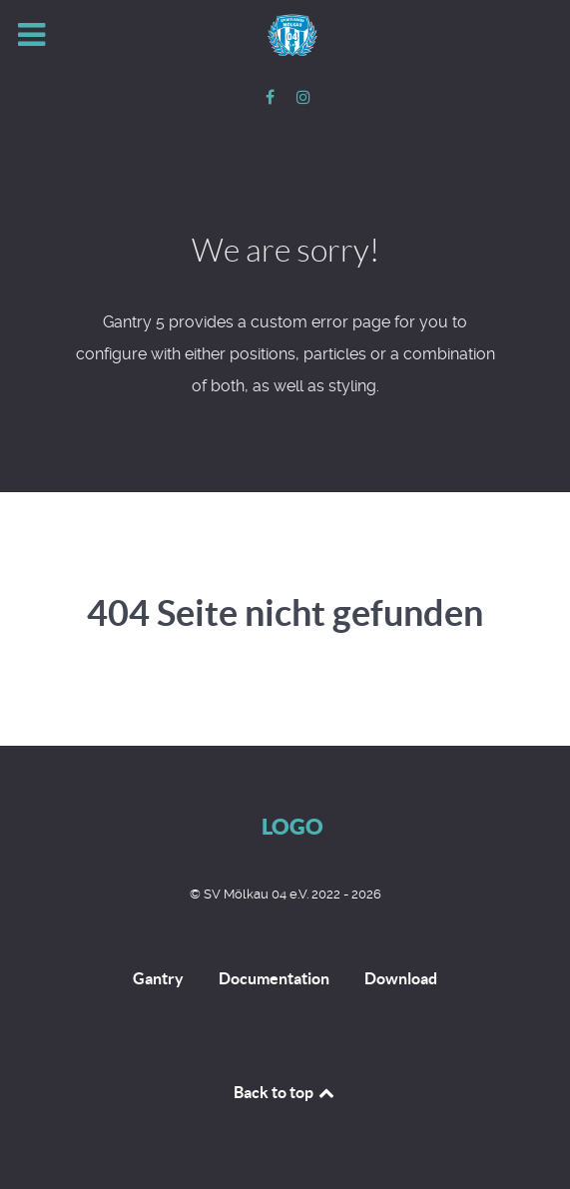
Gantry (158, 978)
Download (400, 978)
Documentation (274, 978)
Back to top (285, 1092)
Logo (292, 826)
